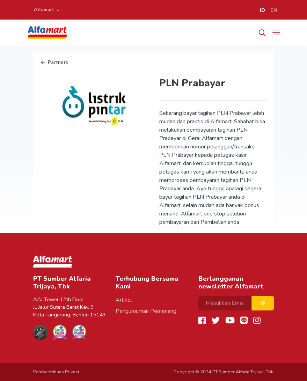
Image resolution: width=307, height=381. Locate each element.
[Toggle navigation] (277, 32)
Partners (54, 62)
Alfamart (44, 9)
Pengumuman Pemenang (146, 311)
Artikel (124, 300)
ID (262, 10)
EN (273, 10)
